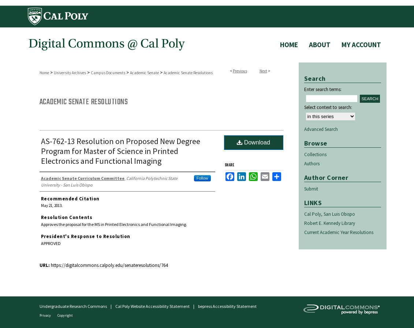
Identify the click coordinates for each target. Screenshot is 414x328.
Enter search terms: (323, 89)
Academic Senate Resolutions (188, 72)
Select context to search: (328, 107)
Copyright (65, 315)
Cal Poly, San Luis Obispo (329, 214)
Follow (202, 178)
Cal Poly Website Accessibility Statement (152, 306)
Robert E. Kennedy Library (329, 223)
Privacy (46, 315)
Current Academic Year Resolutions (338, 232)
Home (44, 72)
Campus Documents (108, 72)
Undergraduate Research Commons (73, 306)
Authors (312, 164)
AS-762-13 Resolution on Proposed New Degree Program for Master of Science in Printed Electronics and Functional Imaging (120, 151)
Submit (311, 189)
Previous (240, 70)
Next (263, 70)
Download (253, 142)
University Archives (70, 72)
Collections (315, 154)
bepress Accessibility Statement (227, 306)
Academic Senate (144, 72)
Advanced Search (321, 129)
